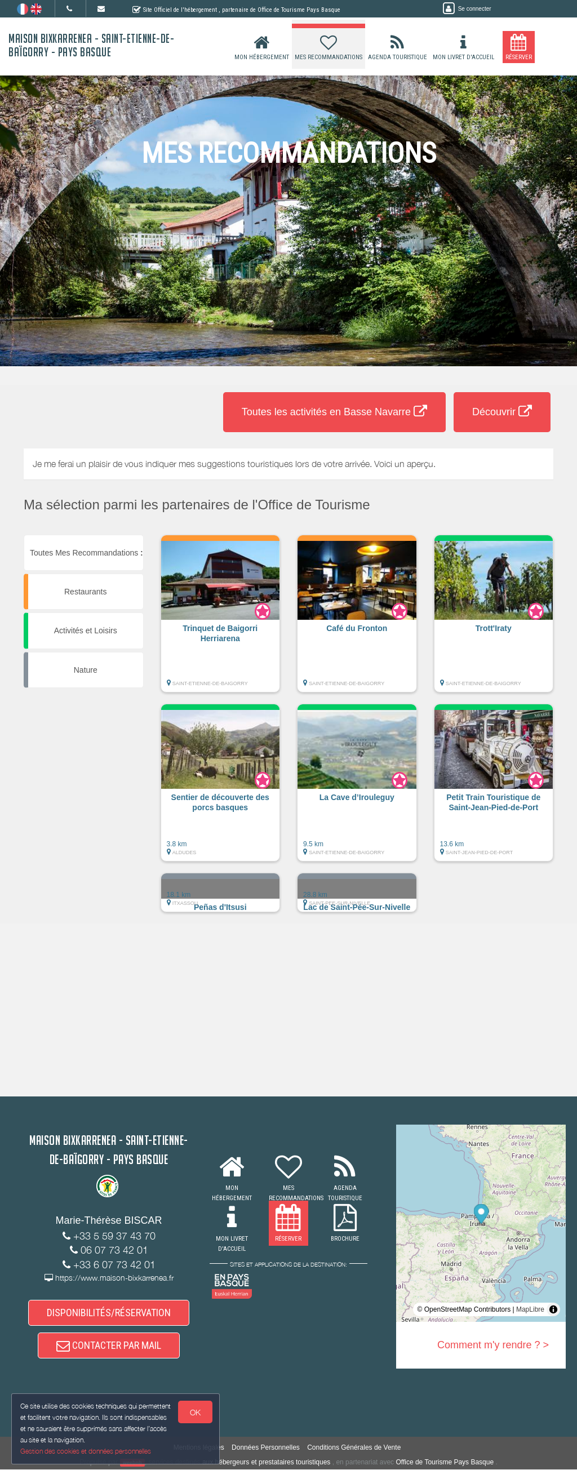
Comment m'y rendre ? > (493, 1345)
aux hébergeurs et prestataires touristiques (266, 1462)
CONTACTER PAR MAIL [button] (108, 1346)
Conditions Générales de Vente (354, 1447)
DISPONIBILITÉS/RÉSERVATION (109, 1312)
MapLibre (530, 1309)
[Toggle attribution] (553, 1309)
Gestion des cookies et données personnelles (85, 1451)
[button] (220, 619)
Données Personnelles (266, 1447)
